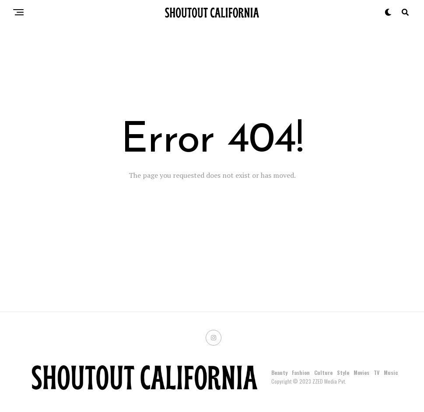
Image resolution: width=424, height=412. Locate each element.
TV (376, 372)
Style (343, 372)
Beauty (279, 372)
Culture (323, 372)
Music (391, 372)
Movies (361, 372)
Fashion (301, 372)
